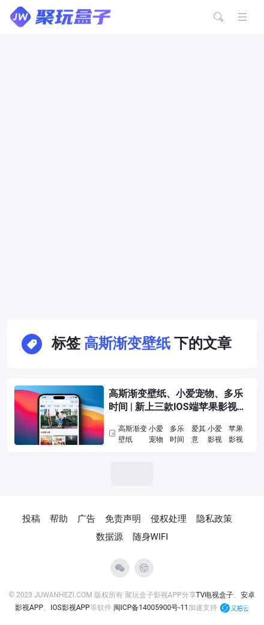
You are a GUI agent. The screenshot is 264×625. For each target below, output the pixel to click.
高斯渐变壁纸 (132, 434)
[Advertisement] (132, 172)
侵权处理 (169, 518)
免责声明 (123, 518)
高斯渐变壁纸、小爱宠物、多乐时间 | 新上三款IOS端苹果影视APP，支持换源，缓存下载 (176, 401)
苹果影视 (236, 434)
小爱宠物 (156, 434)
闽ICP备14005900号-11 (150, 607)
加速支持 (218, 607)
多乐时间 (177, 434)
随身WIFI (151, 536)
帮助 (59, 518)
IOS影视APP (70, 607)
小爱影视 (215, 434)
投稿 (31, 518)
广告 (86, 518)
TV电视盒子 (215, 595)
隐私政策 (214, 518)
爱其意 (198, 434)
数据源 (109, 536)
